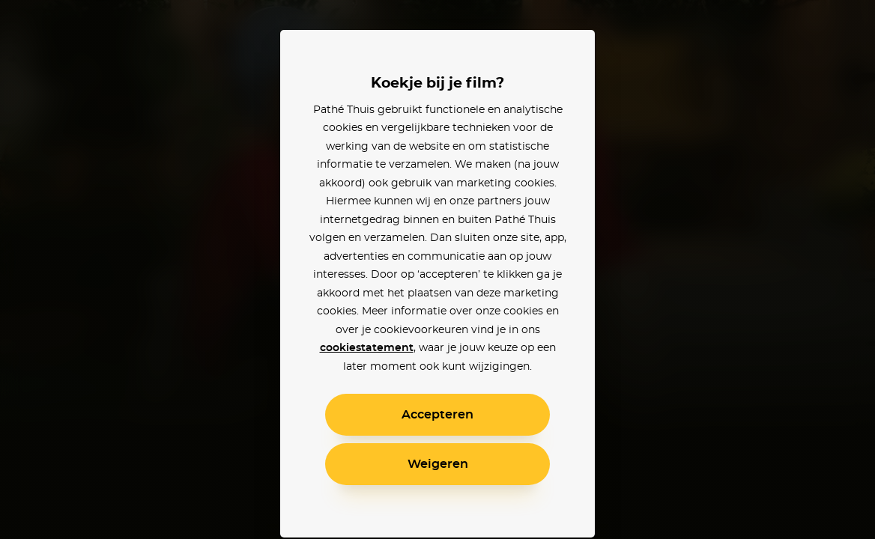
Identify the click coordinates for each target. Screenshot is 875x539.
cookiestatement (367, 348)
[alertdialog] (437, 269)
